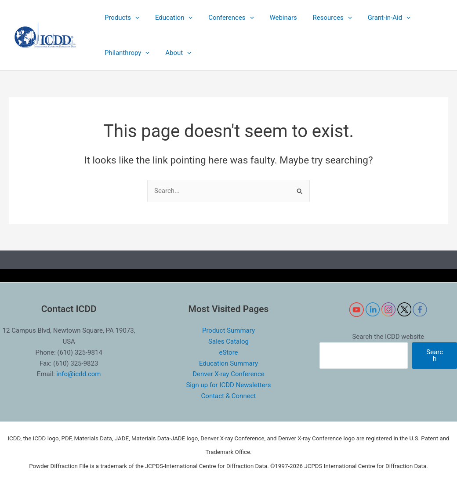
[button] (121, 17)
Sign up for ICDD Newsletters (228, 385)
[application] (134, 17)
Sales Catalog (228, 341)
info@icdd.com (78, 374)
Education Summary (228, 363)
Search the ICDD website (388, 337)
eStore (228, 352)
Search (434, 355)
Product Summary (228, 330)
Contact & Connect (228, 396)
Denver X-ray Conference (228, 374)
